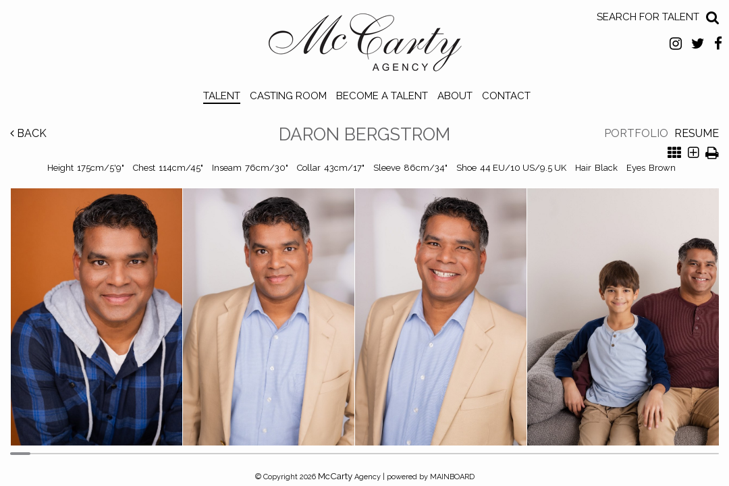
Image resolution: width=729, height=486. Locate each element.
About (455, 96)
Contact (506, 96)
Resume (696, 133)
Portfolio (636, 133)
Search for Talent (648, 17)
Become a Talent (382, 96)
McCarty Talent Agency (365, 46)
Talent (221, 96)
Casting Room (288, 96)
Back (28, 133)
